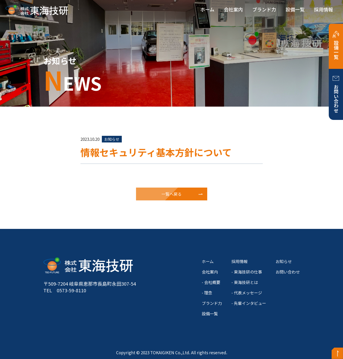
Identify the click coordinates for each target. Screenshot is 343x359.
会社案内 (233, 9)
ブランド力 (264, 9)
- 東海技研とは (244, 282)
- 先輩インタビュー (248, 303)
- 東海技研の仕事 (246, 272)
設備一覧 (295, 9)
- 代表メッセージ (246, 293)
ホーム (207, 9)
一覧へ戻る (171, 194)
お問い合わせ (336, 98)
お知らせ (284, 261)
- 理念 (207, 293)
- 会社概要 (211, 282)
